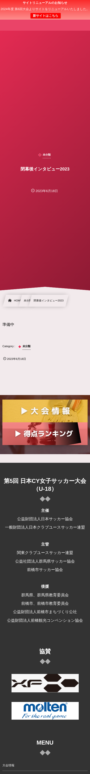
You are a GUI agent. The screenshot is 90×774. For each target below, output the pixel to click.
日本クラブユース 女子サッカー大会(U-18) (45, 12)
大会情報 (8, 765)
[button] (77, 6)
